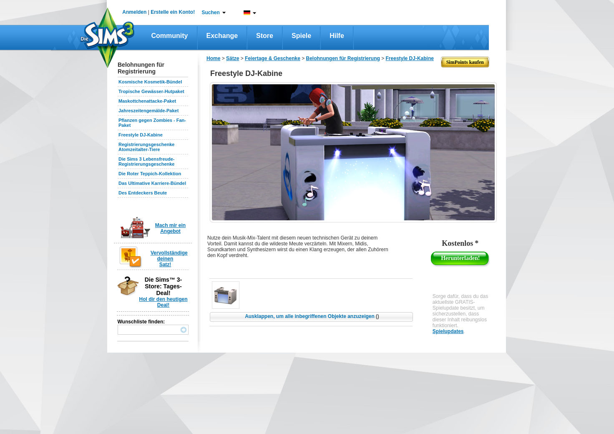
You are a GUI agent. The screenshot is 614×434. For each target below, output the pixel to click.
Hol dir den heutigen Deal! (163, 302)
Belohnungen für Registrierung (343, 58)
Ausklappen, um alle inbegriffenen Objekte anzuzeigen (312, 316)
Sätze (232, 58)
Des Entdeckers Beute (142, 192)
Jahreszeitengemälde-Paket (148, 110)
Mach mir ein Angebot (170, 228)
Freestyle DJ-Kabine (140, 134)
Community (169, 35)
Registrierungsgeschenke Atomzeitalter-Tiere (146, 147)
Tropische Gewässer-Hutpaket (151, 91)
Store (264, 35)
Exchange (222, 35)
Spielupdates (448, 331)
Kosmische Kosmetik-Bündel (150, 81)
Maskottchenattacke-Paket (147, 100)
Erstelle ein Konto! (173, 12)
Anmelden (134, 12)
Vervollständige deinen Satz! (169, 258)
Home (213, 58)
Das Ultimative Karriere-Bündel (152, 183)
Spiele (301, 35)
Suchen (211, 12)
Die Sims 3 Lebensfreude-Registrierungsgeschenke (146, 161)
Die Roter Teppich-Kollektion (149, 173)
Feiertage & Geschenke (272, 58)
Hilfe (337, 35)
